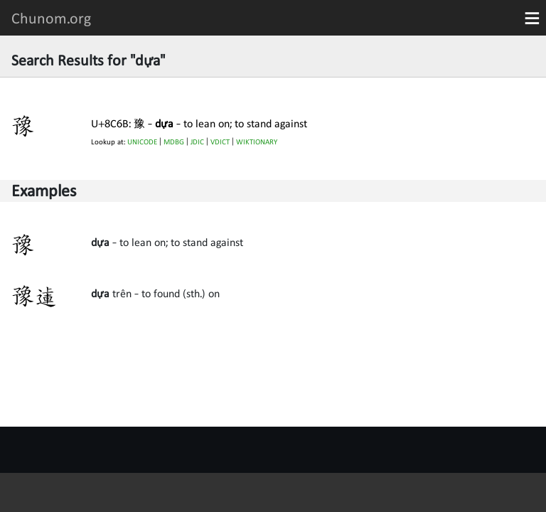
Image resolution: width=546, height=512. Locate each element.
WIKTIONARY (256, 142)
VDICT (220, 142)
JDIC (197, 142)
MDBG (174, 142)
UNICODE (142, 142)
